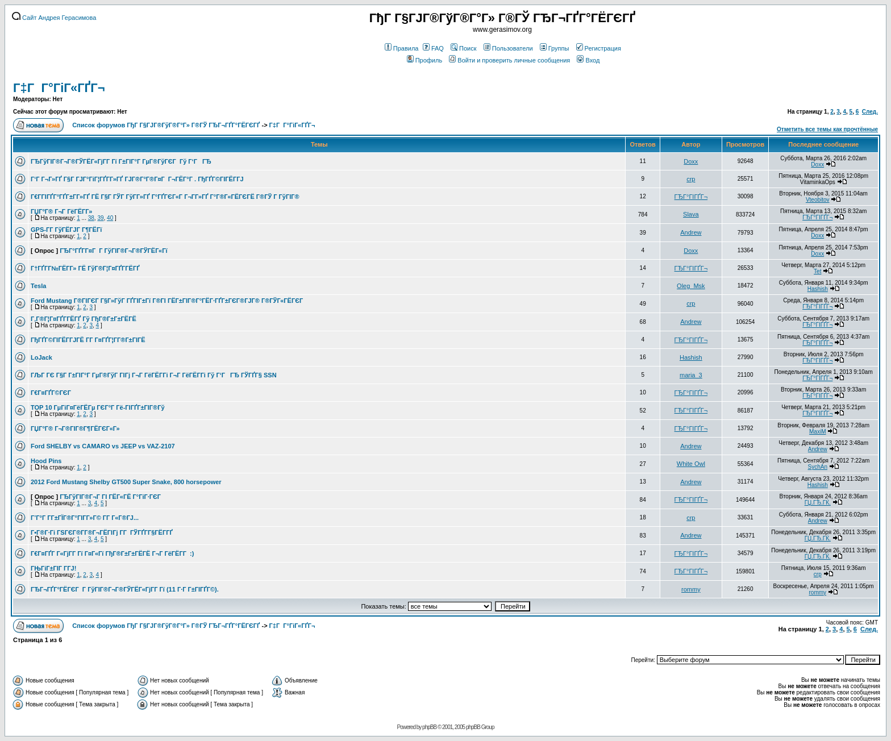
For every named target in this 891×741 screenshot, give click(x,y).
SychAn (817, 467)
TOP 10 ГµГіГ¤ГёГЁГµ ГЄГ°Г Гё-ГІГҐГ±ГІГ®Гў (98, 407)
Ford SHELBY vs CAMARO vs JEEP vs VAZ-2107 (103, 446)
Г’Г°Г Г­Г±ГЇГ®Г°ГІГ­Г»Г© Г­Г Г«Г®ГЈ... (85, 517)
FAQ (433, 48)
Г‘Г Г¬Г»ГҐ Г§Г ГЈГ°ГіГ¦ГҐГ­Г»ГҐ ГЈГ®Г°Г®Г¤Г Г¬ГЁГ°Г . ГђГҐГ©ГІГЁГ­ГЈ (137, 179)
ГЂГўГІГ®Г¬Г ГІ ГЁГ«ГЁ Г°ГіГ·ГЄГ (111, 496)
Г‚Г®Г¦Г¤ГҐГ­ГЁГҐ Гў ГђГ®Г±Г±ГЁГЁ (83, 318)
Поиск (463, 48)
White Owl (691, 463)
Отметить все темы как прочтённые (827, 129)
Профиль (425, 60)
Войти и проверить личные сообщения (509, 60)
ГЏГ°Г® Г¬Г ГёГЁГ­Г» (61, 211)
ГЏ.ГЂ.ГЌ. (818, 502)
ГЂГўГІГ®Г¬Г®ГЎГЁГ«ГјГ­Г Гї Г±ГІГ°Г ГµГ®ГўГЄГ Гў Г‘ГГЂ (121, 161)
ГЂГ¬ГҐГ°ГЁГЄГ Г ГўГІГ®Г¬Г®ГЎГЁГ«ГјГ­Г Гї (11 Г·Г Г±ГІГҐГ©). (125, 589)
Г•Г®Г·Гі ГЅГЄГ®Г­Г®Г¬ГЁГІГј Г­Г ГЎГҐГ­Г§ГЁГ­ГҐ (102, 532)
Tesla (38, 285)
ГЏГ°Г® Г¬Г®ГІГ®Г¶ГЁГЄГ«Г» (75, 428)
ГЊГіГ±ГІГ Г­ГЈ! (53, 568)
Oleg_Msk (691, 285)
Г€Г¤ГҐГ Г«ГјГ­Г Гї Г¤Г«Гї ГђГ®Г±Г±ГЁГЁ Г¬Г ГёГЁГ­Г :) (112, 553)
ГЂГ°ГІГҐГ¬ (691, 196)
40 (110, 218)
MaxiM (817, 431)
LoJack (41, 357)
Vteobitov (818, 200)
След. (870, 112)
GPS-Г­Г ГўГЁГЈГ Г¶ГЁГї (66, 229)
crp (690, 179)
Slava (691, 214)
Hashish (817, 289)
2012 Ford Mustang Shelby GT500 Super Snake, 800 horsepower (126, 481)
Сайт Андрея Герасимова (54, 17)
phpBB (429, 727)
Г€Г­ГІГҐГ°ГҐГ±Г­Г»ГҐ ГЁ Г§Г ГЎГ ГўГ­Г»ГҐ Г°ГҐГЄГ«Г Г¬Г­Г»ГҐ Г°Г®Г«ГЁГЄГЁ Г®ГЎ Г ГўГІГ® (165, 196)
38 (91, 218)
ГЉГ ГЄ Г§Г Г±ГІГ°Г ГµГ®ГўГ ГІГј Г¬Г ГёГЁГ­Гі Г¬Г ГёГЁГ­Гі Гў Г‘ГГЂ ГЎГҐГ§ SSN (154, 375)
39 (100, 218)
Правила (402, 48)
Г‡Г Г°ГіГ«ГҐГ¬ (59, 88)
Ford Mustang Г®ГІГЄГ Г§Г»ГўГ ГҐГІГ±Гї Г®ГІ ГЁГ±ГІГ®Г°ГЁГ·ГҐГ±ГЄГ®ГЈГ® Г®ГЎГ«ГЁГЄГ (168, 300)
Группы (554, 48)
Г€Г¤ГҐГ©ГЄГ (52, 392)
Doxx (691, 161)
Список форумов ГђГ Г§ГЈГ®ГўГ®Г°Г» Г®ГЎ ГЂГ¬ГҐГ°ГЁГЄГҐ (166, 125)
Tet (817, 271)
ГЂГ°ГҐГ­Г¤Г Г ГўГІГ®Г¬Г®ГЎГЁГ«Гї (113, 250)
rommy (691, 589)
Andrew (690, 232)
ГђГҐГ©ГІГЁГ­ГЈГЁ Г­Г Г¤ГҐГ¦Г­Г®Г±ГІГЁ (88, 339)
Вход (588, 60)
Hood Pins (46, 460)
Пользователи (508, 48)
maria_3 (691, 375)
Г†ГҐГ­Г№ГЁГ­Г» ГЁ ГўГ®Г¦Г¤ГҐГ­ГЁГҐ (85, 268)
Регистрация (598, 48)
